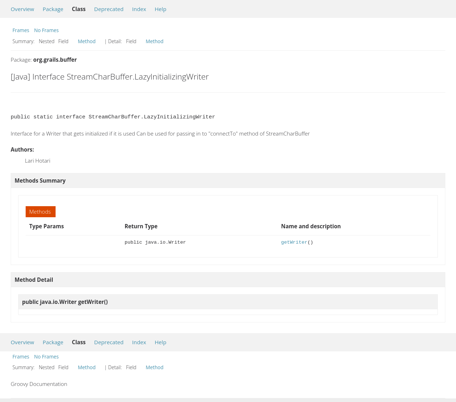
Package (53, 8)
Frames (20, 30)
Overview (22, 8)
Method (87, 41)
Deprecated (109, 8)
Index (139, 8)
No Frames (46, 30)
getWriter (294, 242)
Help (160, 8)
